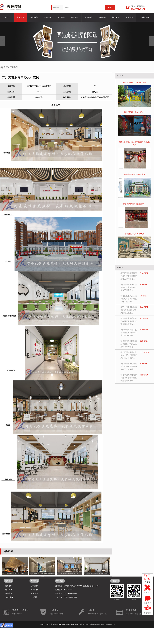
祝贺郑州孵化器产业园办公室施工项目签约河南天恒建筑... (129, 355)
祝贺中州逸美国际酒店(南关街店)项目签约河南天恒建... (129, 310)
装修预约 (8, 586)
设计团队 (74, 17)
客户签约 (47, 17)
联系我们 (129, 17)
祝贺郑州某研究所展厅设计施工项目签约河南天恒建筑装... (129, 366)
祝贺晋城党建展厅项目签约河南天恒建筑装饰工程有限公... (129, 287)
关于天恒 (115, 17)
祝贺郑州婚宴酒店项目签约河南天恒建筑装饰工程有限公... (129, 276)
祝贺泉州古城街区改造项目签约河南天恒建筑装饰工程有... (129, 332)
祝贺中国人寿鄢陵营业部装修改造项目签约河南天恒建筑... (129, 378)
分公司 (34, 597)
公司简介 (34, 586)
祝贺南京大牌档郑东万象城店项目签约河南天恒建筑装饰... (129, 321)
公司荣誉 (34, 590)
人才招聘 (88, 17)
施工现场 (61, 17)
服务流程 (102, 17)
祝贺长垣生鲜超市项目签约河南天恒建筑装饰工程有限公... (129, 299)
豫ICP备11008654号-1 (106, 624)
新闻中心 (34, 17)
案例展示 (20, 17)
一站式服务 (145, 17)
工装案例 (14, 67)
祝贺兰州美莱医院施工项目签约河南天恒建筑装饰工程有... (129, 344)
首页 (7, 17)
